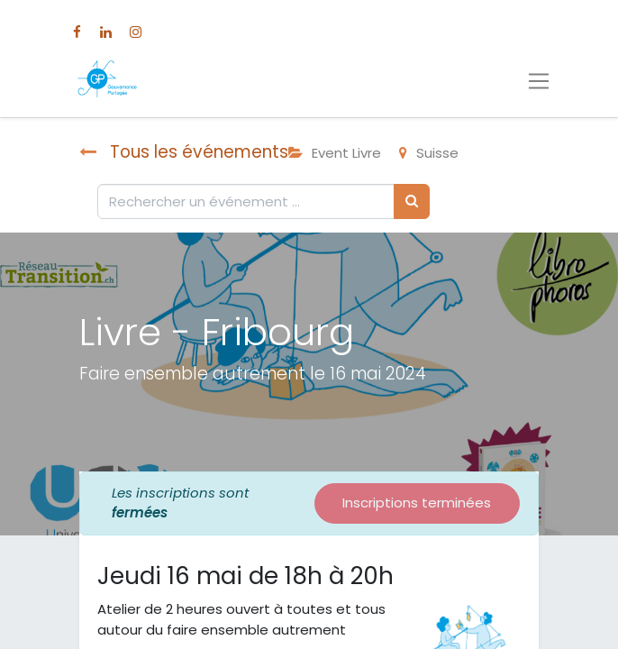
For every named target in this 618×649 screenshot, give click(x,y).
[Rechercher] (412, 201)
